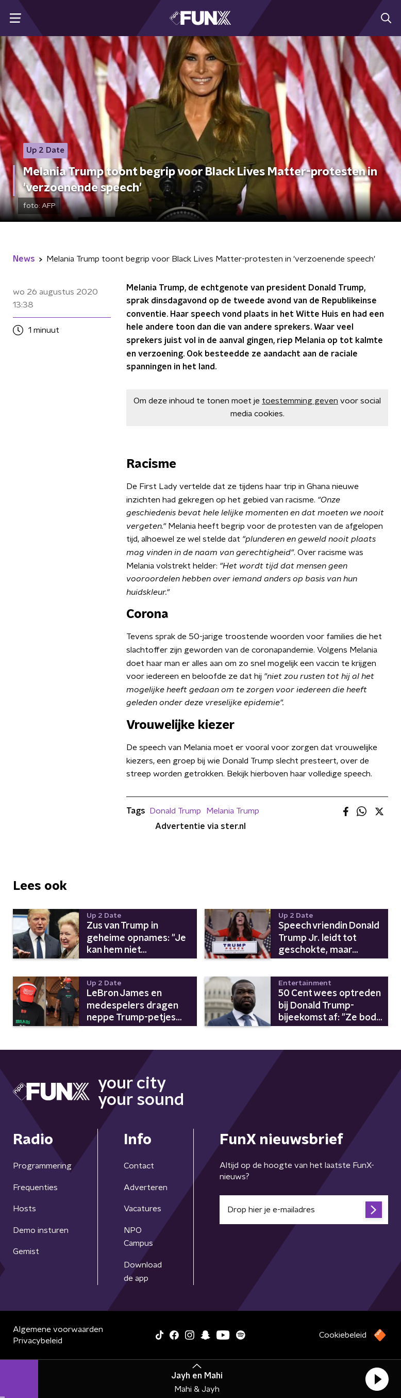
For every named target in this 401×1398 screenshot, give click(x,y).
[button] (376, 1378)
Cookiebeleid (342, 1335)
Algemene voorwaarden (58, 1329)
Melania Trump (232, 811)
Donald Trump (175, 811)
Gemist (26, 1251)
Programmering (42, 1166)
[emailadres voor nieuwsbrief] (304, 1209)
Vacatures (142, 1209)
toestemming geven (300, 401)
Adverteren (146, 1187)
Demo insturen (41, 1230)
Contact (139, 1166)
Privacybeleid (37, 1341)
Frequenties (35, 1187)
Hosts (24, 1209)
